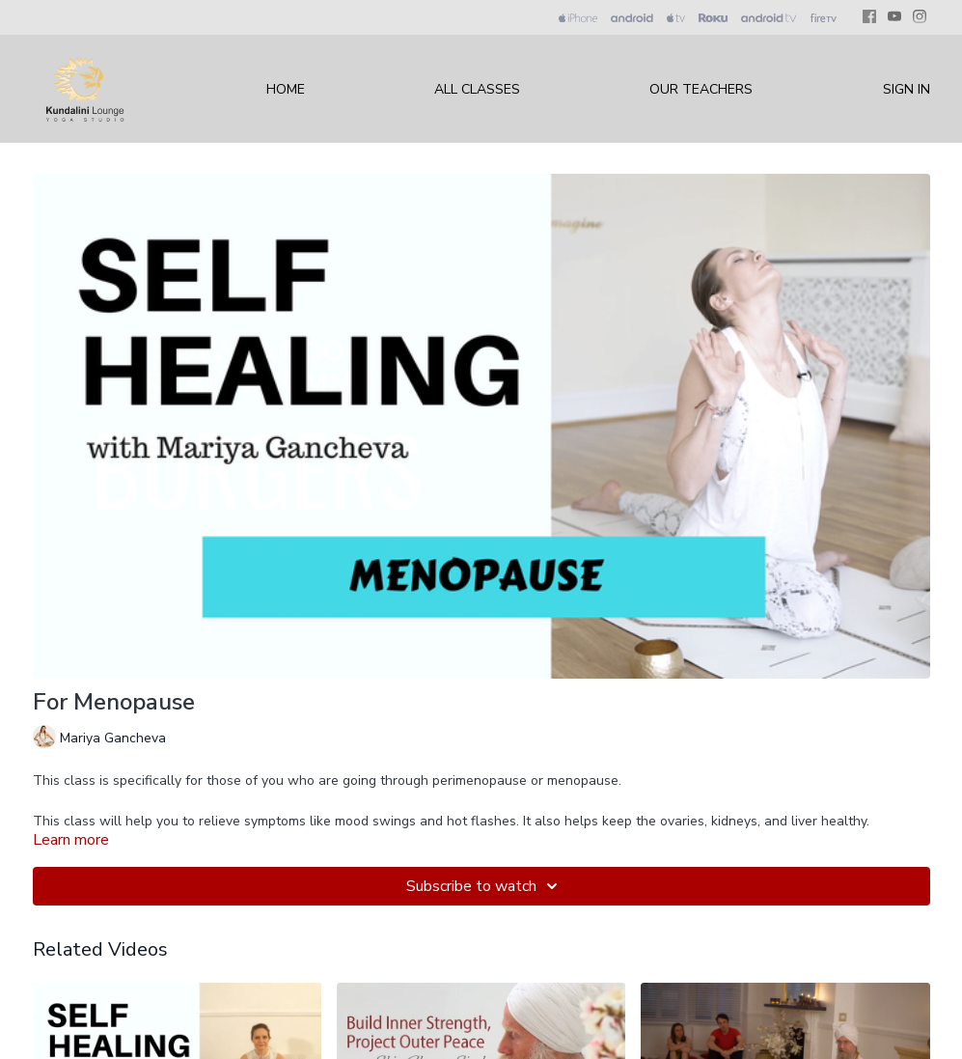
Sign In (906, 89)
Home (285, 89)
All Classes (477, 89)
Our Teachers (701, 89)
